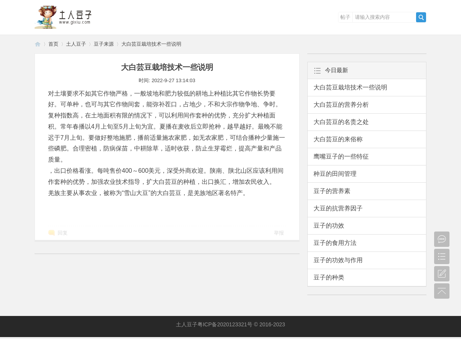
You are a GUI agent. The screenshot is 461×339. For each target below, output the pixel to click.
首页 (53, 44)
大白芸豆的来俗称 (338, 139)
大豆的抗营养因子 (338, 208)
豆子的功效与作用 (338, 260)
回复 (63, 233)
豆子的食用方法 (335, 243)
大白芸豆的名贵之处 (341, 122)
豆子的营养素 (331, 191)
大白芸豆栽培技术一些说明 (151, 44)
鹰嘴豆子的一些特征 (341, 156)
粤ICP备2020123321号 (224, 324)
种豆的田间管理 (335, 173)
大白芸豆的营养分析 (341, 104)
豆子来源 (104, 44)
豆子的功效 (328, 225)
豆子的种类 (328, 277)
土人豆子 (38, 44)
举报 (279, 233)
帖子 (345, 17)
